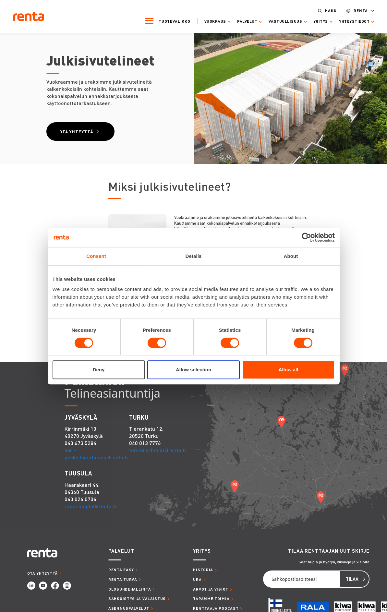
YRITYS (202, 552)
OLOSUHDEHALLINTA (129, 589)
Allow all (288, 369)
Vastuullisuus (281, 20)
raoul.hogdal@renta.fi (90, 506)
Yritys (316, 20)
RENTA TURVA (122, 580)
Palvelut (243, 20)
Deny (99, 369)
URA (197, 580)
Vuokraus (211, 20)
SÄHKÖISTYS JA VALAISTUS (137, 599)
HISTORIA (203, 570)
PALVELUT (121, 552)
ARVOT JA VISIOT (210, 589)
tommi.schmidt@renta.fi (157, 450)
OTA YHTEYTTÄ (42, 573)
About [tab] (291, 256)
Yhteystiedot (350, 20)
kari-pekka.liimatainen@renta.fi (96, 454)
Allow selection (193, 369)
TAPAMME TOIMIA (211, 599)
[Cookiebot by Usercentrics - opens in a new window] (306, 237)
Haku (327, 9)
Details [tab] (194, 256)
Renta (356, 9)
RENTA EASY (121, 570)
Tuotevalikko (170, 20)
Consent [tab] (96, 256)
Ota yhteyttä (77, 131)
